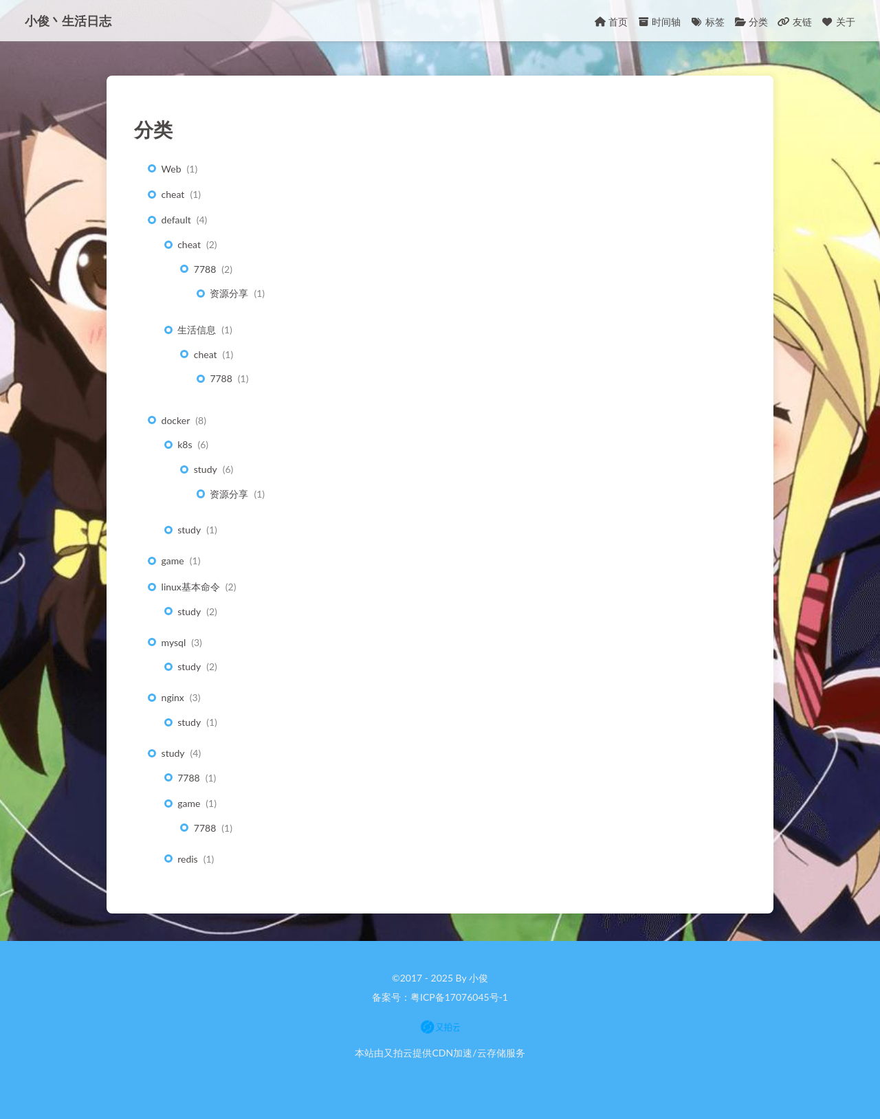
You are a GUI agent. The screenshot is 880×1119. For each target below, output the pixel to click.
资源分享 (229, 293)
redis (187, 859)
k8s (184, 444)
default (176, 219)
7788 (205, 269)
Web (172, 169)
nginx (173, 697)
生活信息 (196, 329)
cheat (173, 194)
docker (176, 420)
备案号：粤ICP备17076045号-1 (440, 997)
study (205, 469)
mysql (174, 642)
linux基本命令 (191, 586)
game (173, 560)
